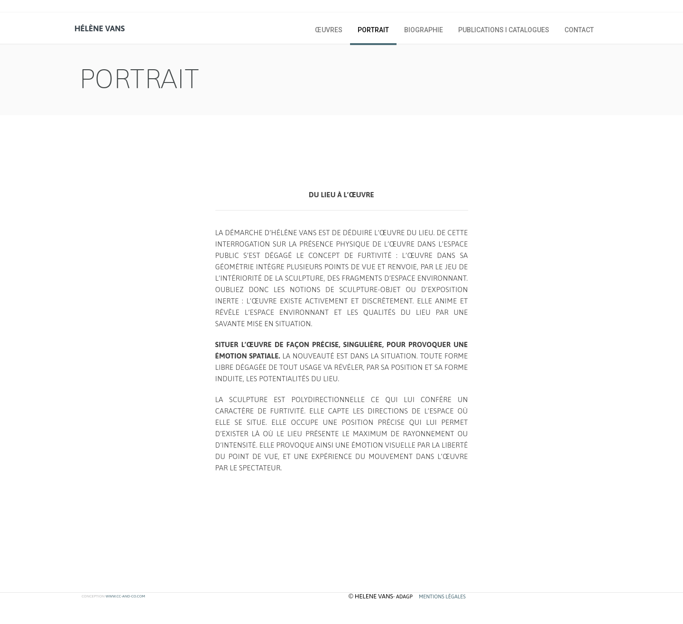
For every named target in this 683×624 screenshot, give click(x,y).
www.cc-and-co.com (125, 596)
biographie (423, 30)
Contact (579, 30)
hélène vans (99, 28)
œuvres (328, 30)
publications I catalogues (503, 30)
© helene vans (371, 596)
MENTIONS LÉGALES (442, 596)
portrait (373, 30)
